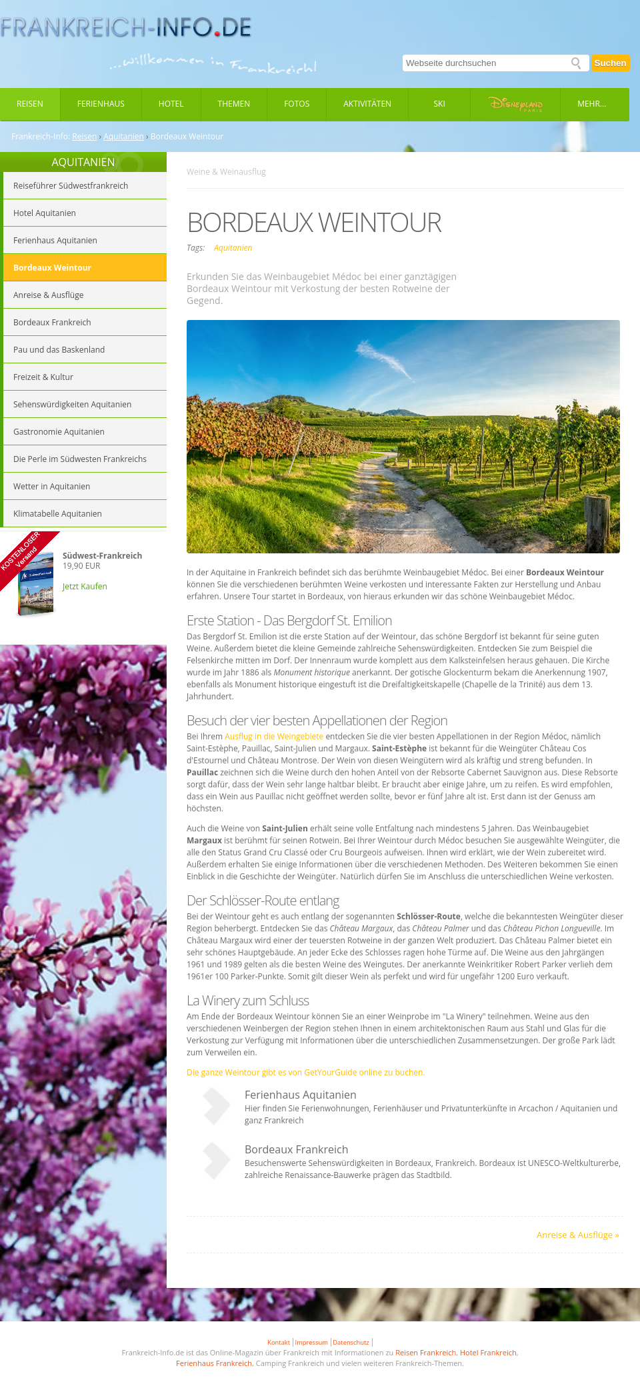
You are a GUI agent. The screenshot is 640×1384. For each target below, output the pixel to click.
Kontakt (278, 1342)
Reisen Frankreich (425, 1352)
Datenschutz (351, 1342)
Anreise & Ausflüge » (578, 1235)
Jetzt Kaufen (85, 586)
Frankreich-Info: (40, 136)
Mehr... (591, 103)
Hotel (171, 103)
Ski (439, 103)
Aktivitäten (367, 103)
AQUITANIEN (83, 162)
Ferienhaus (101, 103)
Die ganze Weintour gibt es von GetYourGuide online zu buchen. (306, 1072)
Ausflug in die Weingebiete (274, 736)
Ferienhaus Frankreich (214, 1363)
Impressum (311, 1342)
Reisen (30, 103)
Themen (234, 103)
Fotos (296, 103)
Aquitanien (123, 136)
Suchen (611, 63)
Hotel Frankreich (488, 1352)
